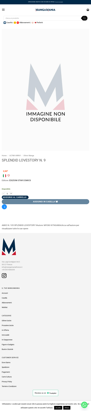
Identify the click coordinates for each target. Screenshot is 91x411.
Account (5, 293)
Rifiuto (67, 408)
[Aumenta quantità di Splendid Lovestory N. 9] (11, 193)
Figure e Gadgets (8, 344)
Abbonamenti (7, 303)
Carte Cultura (7, 377)
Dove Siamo (6, 362)
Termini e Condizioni (9, 386)
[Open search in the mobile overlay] (45, 18)
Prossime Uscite (8, 325)
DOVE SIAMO (59, 2)
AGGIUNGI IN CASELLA (45, 201)
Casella (4, 298)
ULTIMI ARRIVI (15, 156)
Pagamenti (6, 372)
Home (4, 156)
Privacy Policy (7, 382)
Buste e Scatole (7, 349)
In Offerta (5, 330)
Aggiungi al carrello (15, 197)
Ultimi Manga (28, 156)
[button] (3, 10)
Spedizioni (5, 367)
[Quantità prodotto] (7, 193)
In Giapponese (7, 340)
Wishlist (4, 307)
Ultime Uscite (6, 321)
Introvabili (5, 335)
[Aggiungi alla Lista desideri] (8, 175)
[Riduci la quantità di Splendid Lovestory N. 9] (3, 193)
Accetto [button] (58, 408)
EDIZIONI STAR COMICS (20, 180)
